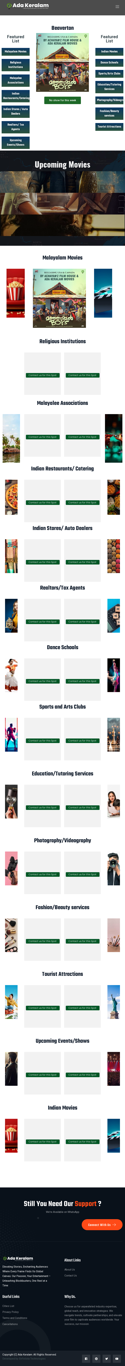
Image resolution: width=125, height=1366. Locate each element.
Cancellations (10, 1324)
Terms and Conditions (14, 1318)
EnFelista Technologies (32, 1358)
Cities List (8, 1306)
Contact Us (70, 1275)
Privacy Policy (10, 1312)
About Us (69, 1269)
